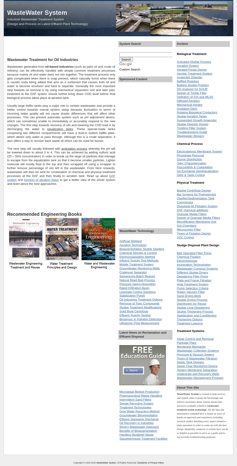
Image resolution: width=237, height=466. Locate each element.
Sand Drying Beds (189, 296)
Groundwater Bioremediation (138, 415)
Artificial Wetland (130, 241)
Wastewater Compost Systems (197, 268)
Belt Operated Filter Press (194, 253)
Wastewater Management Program (200, 378)
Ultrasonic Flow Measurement (139, 323)
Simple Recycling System (136, 403)
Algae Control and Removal (195, 339)
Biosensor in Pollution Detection (140, 319)
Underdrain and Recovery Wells (198, 374)
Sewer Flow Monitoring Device (197, 366)
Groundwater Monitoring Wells (139, 268)
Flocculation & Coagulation (195, 167)
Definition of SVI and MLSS (195, 97)
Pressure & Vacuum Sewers (195, 354)
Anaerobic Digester (190, 77)
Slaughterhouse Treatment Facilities (143, 438)
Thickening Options (190, 319)
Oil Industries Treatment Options (140, 299)
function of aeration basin (41, 180)
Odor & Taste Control (191, 175)
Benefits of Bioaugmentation (138, 430)
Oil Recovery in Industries (136, 423)
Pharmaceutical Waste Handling (140, 395)
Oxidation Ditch (187, 108)
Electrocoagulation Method (137, 257)
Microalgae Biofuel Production (139, 391)
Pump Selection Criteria (193, 288)
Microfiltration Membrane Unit (196, 221)
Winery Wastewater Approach (139, 427)
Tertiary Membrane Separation (197, 370)
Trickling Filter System (191, 128)
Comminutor (185, 202)
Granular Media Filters (192, 214)
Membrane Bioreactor (191, 346)
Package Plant (186, 342)
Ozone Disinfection (189, 159)
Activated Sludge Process (194, 62)
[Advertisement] (61, 47)
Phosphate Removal (190, 155)
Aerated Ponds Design (192, 69)
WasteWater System (37, 12)
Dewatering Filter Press (192, 276)
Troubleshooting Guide (192, 132)
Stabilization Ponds (132, 295)
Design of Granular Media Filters (198, 217)
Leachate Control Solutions (137, 292)
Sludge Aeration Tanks (192, 116)
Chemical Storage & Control (138, 253)
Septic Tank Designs (190, 362)
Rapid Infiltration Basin (134, 288)
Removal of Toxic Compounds (139, 303)
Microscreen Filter (189, 229)
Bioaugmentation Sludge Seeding (141, 249)
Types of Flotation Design (194, 233)
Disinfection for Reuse (191, 303)
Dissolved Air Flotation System (197, 206)
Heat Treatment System (193, 284)
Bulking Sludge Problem (193, 85)
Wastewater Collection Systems (198, 350)
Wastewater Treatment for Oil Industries (42, 60)
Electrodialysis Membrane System (199, 151)
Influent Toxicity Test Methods (139, 260)
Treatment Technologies (135, 407)
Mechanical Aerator (190, 105)
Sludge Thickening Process (195, 311)
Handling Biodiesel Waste (136, 434)
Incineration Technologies (194, 264)
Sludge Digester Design (193, 124)
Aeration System (188, 65)
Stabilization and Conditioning (196, 315)
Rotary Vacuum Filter (191, 292)
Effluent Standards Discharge (139, 419)
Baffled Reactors (188, 81)
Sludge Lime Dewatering (193, 307)
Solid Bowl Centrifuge (133, 311)
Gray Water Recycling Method (139, 411)
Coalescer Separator (133, 272)
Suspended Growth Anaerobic (197, 120)
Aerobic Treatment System (194, 73)
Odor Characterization (191, 163)
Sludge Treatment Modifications (140, 307)
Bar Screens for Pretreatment (196, 194)
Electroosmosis (187, 260)
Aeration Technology (133, 245)
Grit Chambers (186, 225)
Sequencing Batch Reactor (137, 276)
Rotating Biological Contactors (197, 112)
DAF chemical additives (192, 210)
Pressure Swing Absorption (137, 284)
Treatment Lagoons (190, 323)
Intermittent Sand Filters (135, 399)
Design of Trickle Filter (192, 93)
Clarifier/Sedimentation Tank (195, 198)
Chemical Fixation (189, 257)
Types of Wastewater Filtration (197, 358)
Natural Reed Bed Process (137, 280)
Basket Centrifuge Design (194, 190)
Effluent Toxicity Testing (134, 315)
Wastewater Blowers (190, 136)
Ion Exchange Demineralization (197, 171)
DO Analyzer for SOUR (192, 89)
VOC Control (185, 237)
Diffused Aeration (188, 101)
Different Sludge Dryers (192, 272)
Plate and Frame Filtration (194, 280)
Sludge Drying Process (192, 300)
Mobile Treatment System (136, 264)
